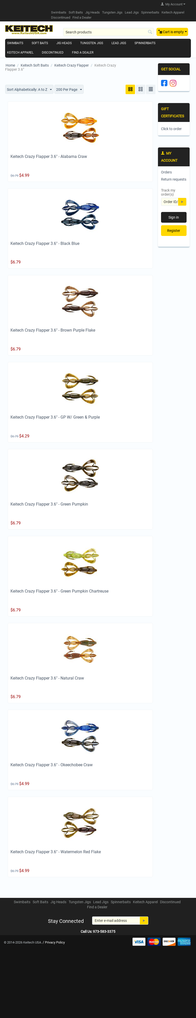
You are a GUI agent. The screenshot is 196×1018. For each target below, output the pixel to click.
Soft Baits (76, 12)
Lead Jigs (132, 12)
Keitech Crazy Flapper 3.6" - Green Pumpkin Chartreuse (59, 591)
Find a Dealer (81, 17)
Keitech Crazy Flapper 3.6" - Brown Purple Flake (52, 330)
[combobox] (108, 32)
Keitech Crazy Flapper (71, 65)
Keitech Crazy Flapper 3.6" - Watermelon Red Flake (55, 851)
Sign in (173, 217)
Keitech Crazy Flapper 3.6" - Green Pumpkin (49, 504)
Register (173, 231)
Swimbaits (58, 12)
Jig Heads (92, 12)
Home (10, 65)
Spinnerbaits (150, 12)
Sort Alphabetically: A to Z (29, 89)
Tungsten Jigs (112, 12)
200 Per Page (69, 89)
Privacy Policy (55, 942)
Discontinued (60, 17)
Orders (166, 172)
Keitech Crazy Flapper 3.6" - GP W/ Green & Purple (55, 417)
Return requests (173, 179)
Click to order (171, 129)
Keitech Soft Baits (35, 65)
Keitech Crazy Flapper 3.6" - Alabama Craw (48, 156)
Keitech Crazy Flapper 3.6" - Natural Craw (47, 678)
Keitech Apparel (173, 12)
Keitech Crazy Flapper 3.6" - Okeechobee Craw (51, 765)
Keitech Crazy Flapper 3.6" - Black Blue (44, 243)
